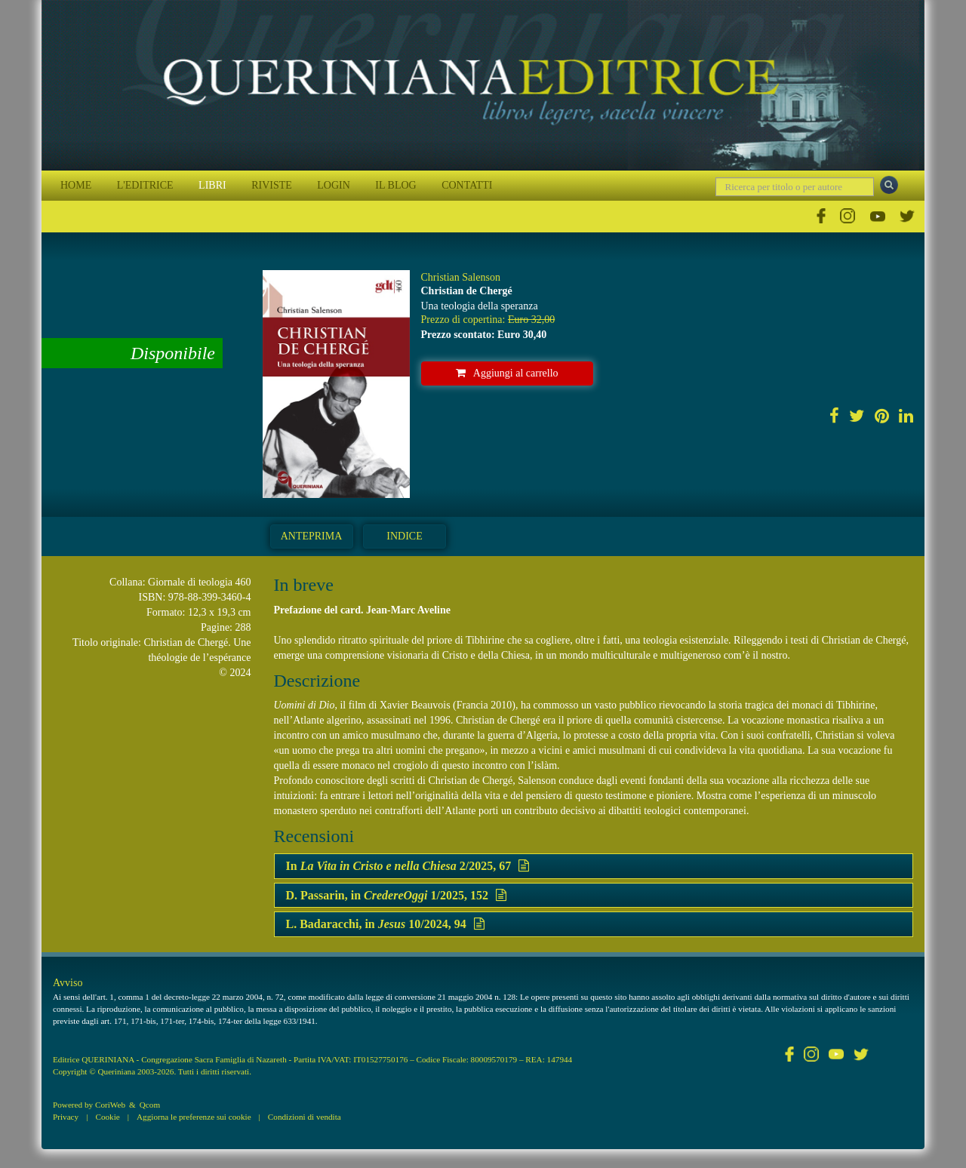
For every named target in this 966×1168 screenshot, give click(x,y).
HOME (75, 185)
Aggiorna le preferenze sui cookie (194, 1116)
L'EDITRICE (145, 185)
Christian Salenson (460, 277)
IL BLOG (395, 185)
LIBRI (212, 185)
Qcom (150, 1104)
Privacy (65, 1116)
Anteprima (312, 536)
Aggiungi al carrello (507, 373)
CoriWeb (110, 1104)
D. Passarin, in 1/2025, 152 (396, 895)
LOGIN (333, 185)
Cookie (107, 1116)
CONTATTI (466, 185)
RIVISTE (271, 185)
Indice (404, 536)
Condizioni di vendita (304, 1116)
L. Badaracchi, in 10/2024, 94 (385, 923)
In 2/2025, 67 (408, 865)
